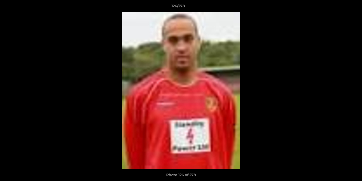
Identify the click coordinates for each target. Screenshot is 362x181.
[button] (341, 7)
